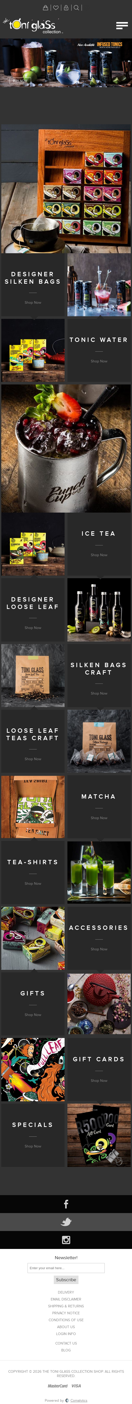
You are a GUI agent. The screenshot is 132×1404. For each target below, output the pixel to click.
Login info (66, 1334)
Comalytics (76, 1400)
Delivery (66, 1292)
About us (66, 1327)
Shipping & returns (66, 1306)
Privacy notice (66, 1313)
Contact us (66, 1343)
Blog (66, 1350)
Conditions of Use (66, 1320)
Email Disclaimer (66, 1299)
